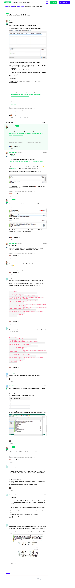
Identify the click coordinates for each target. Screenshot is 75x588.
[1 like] (13, 379)
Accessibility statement (42, 582)
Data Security (26, 111)
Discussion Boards (20, 6)
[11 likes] (14, 115)
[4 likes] (14, 237)
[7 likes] (14, 193)
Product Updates (30, 2)
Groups (24, 2)
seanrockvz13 (11, 373)
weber (10, 466)
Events (20, 2)
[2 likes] (14, 255)
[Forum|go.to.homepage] (7, 2)
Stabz (10, 20)
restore (18, 111)
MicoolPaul (11, 126)
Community (6, 6)
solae (10, 278)
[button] (64, 2)
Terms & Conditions (32, 582)
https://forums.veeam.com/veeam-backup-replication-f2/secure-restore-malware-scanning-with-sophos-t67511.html (26, 95)
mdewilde (10, 494)
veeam (11, 111)
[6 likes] (14, 146)
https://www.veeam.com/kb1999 (31, 282)
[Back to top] (72, 580)
